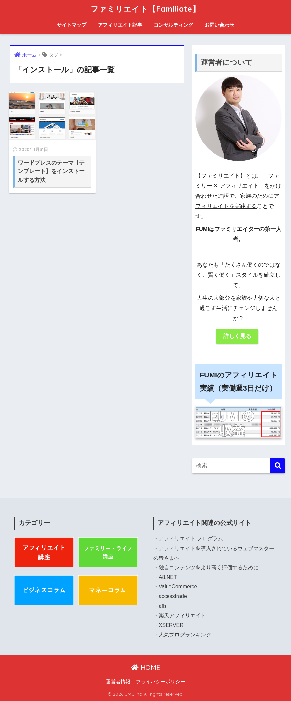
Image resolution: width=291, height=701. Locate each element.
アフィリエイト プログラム (191, 538)
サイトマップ (71, 25)
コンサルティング (173, 25)
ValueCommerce (178, 586)
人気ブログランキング (185, 634)
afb (162, 606)
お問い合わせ (219, 25)
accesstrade (173, 596)
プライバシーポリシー (160, 681)
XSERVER (171, 625)
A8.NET (168, 577)
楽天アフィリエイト (182, 615)
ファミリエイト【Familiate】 (145, 8)
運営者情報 (118, 681)
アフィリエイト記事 (120, 25)
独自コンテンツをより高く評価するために (208, 567)
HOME (145, 667)
